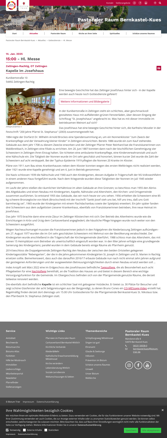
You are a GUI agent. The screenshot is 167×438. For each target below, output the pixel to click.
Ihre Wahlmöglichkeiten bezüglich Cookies (39, 410)
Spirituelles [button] (115, 33)
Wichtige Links (55, 331)
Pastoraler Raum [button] (58, 33)
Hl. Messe (67, 40)
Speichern (131, 430)
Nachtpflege (39, 271)
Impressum (10, 434)
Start (14, 33)
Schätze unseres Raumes (144, 33)
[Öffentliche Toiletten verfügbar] (159, 68)
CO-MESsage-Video (135, 288)
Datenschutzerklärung (89, 425)
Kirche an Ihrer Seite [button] (88, 33)
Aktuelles (42, 40)
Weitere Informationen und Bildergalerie (85, 101)
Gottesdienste (54, 40)
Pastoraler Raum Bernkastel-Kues (20, 40)
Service (10, 331)
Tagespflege (108, 267)
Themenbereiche (96, 331)
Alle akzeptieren (151, 430)
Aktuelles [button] (33, 33)
